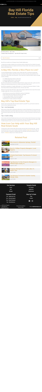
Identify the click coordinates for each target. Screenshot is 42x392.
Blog (6, 53)
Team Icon (29, 129)
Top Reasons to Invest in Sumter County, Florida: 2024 (22, 176)
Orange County (24, 53)
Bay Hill (18, 53)
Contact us (7, 132)
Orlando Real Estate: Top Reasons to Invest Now (23, 155)
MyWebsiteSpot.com (36, 206)
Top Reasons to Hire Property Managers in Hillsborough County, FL (23, 162)
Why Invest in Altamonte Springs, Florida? (23, 142)
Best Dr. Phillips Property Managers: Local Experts (23, 149)
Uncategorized (11, 53)
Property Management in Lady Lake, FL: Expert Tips (22, 169)
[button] (41, 4)
